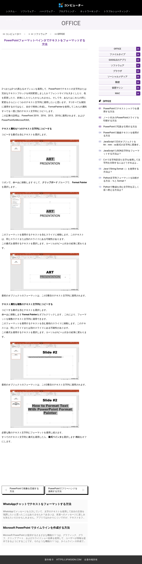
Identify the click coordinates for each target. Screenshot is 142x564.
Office (61, 34)
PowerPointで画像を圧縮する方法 (24, 490)
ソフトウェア (40, 34)
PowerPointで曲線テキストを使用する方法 (121, 134)
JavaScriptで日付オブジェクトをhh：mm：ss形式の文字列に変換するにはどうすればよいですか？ (121, 143)
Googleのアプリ (117, 60)
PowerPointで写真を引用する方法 (120, 126)
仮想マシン (117, 87)
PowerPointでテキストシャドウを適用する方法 (121, 110)
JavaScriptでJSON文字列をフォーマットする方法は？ (121, 152)
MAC (117, 93)
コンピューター (13, 34)
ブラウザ (117, 71)
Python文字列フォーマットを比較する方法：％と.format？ (121, 179)
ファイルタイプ (117, 54)
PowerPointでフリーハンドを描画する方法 (62, 490)
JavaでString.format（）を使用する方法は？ (121, 170)
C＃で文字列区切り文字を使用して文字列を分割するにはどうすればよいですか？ (121, 161)
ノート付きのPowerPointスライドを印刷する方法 (121, 119)
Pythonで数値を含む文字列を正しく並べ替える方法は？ (121, 188)
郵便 (117, 82)
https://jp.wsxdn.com (68, 559)
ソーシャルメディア (117, 76)
